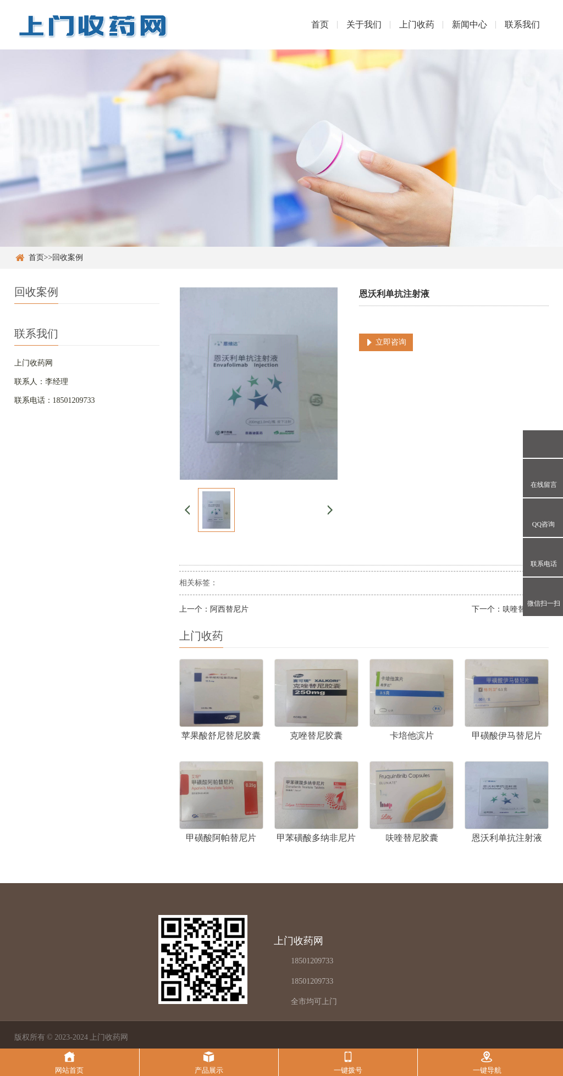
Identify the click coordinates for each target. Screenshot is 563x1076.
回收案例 (67, 257)
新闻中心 (469, 24)
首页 (320, 24)
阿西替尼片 (229, 609)
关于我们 (364, 24)
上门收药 (416, 24)
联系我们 (522, 24)
